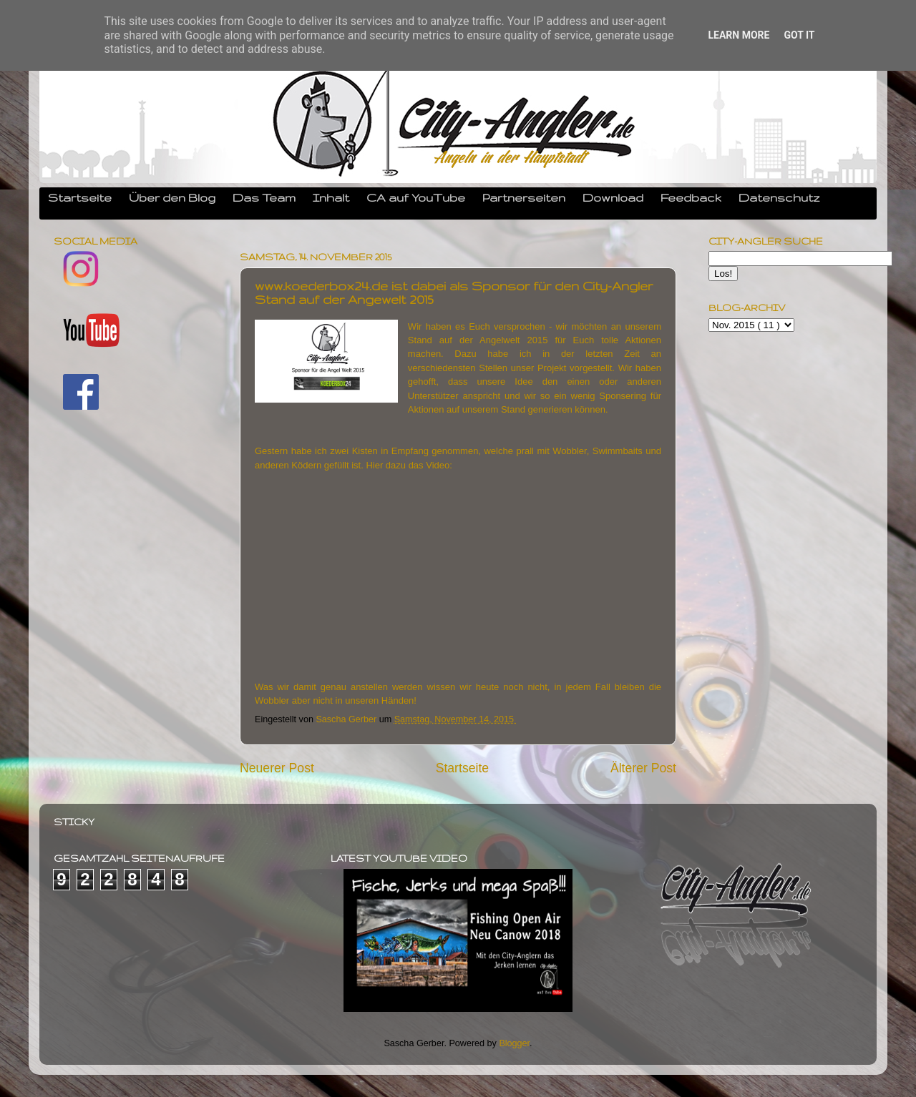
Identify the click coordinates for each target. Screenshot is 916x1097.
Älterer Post (643, 768)
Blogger (514, 1043)
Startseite (80, 197)
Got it (799, 35)
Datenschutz (779, 197)
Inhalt (331, 197)
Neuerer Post (277, 768)
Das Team (264, 197)
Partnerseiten (523, 197)
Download (613, 197)
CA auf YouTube (415, 197)
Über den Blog (172, 197)
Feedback (691, 197)
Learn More (738, 35)
